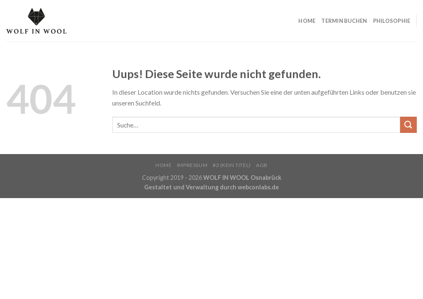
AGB (262, 165)
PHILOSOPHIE (392, 20)
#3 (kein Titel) (232, 165)
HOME (306, 20)
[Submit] (408, 125)
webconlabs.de (258, 187)
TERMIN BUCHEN (344, 20)
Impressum (192, 165)
